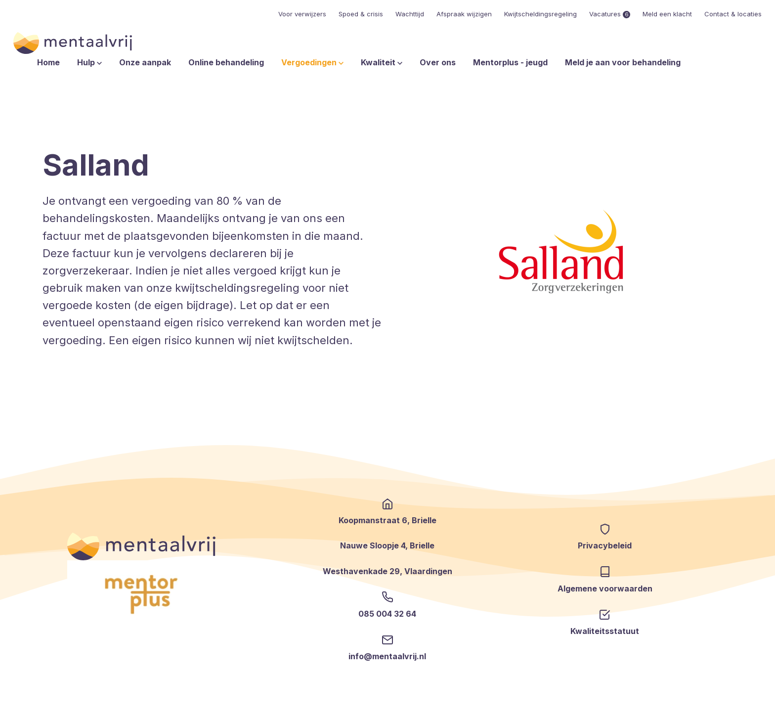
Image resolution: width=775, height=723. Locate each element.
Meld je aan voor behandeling (623, 62)
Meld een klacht (667, 14)
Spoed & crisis (361, 14)
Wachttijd (409, 14)
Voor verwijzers (302, 14)
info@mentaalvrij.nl (387, 656)
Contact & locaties (733, 14)
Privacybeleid (605, 545)
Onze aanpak (145, 62)
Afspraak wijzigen (464, 14)
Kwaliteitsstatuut (604, 631)
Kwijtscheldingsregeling (540, 14)
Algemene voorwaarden (605, 588)
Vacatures (609, 14)
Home (48, 62)
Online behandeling (226, 62)
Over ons (438, 62)
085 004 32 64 (387, 614)
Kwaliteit (381, 62)
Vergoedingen (312, 62)
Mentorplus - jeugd (510, 62)
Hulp (89, 62)
